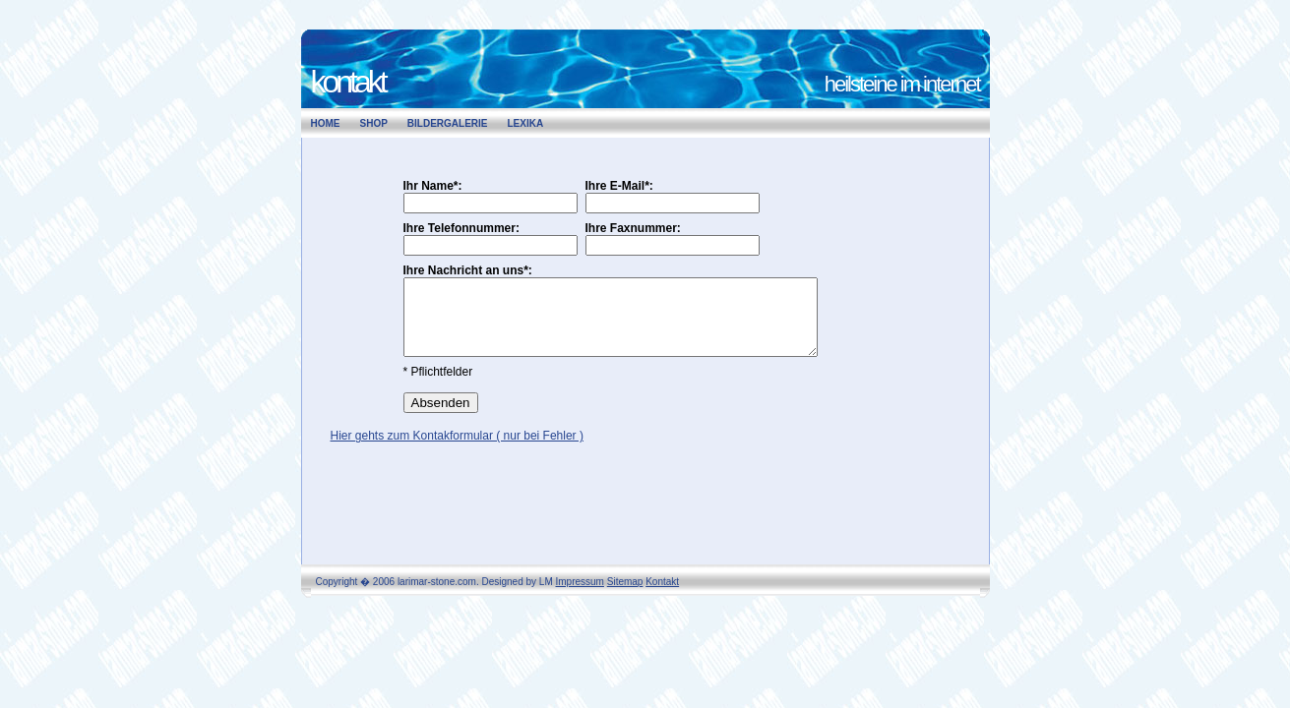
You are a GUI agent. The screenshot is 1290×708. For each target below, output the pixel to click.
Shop (374, 123)
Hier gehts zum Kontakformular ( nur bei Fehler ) (457, 450)
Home (325, 123)
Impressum (580, 581)
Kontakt (662, 581)
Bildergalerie (447, 123)
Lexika (526, 123)
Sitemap (625, 581)
